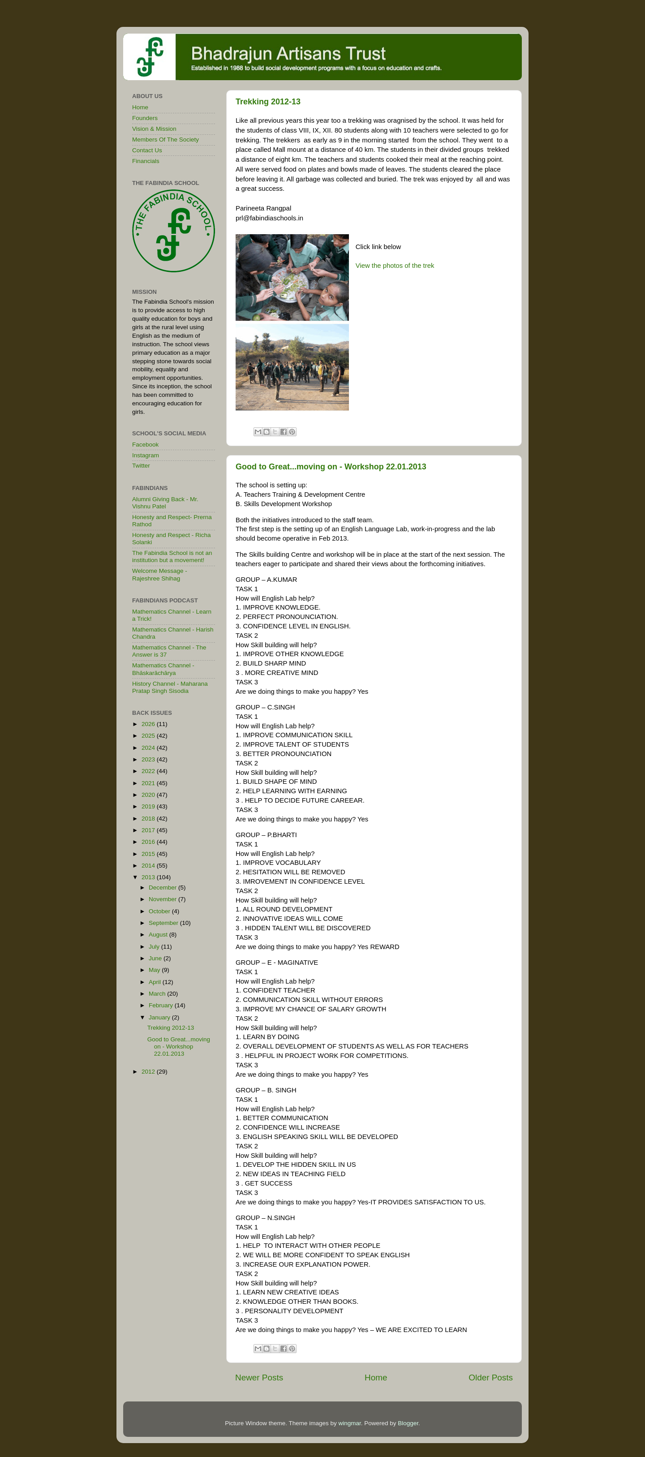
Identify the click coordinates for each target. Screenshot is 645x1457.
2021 (149, 783)
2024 (149, 747)
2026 (149, 724)
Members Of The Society (165, 139)
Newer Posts (259, 1377)
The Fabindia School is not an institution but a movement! (172, 556)
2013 (149, 877)
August (159, 934)
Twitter (141, 465)
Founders (145, 118)
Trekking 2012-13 (268, 101)
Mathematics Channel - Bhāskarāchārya (163, 669)
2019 (149, 806)
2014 (149, 865)
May (155, 970)
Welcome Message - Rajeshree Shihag (159, 574)
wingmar (349, 1423)
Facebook (145, 444)
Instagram (145, 455)
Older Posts (491, 1377)
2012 (149, 1071)
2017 (149, 830)
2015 (149, 854)
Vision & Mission (154, 128)
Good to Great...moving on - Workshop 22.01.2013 (331, 466)
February (162, 1005)
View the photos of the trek (395, 265)
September (164, 923)
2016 (149, 841)
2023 (149, 759)
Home (376, 1377)
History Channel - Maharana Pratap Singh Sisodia (170, 687)
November (163, 899)
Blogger (408, 1423)
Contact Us (147, 150)
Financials (145, 161)
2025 (149, 735)
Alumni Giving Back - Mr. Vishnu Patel (165, 503)
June (156, 958)
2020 (149, 794)
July (155, 946)
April (156, 982)
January (160, 1017)
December (163, 887)
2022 (149, 771)
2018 (149, 818)
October (160, 911)
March (158, 993)
